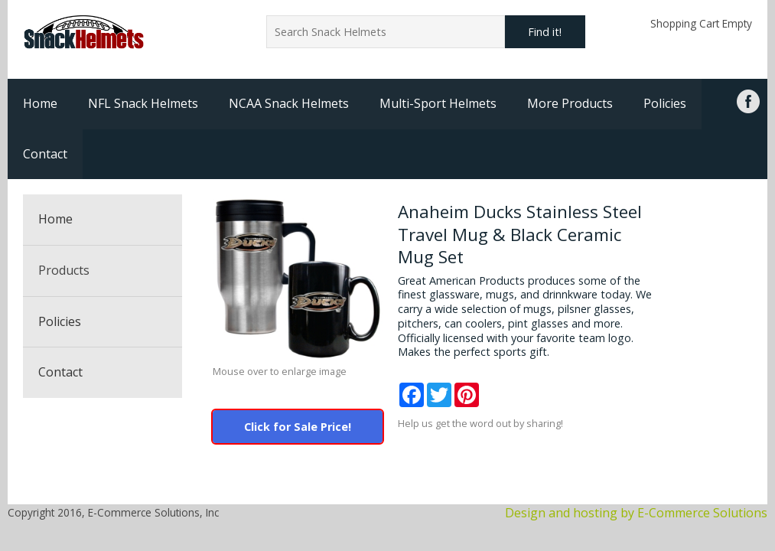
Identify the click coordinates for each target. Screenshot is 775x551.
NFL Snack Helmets (143, 103)
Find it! (545, 31)
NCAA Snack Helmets (289, 103)
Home (40, 103)
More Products (570, 103)
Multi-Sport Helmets (438, 103)
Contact (45, 153)
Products (64, 270)
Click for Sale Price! (297, 426)
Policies (664, 103)
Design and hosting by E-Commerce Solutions (636, 512)
